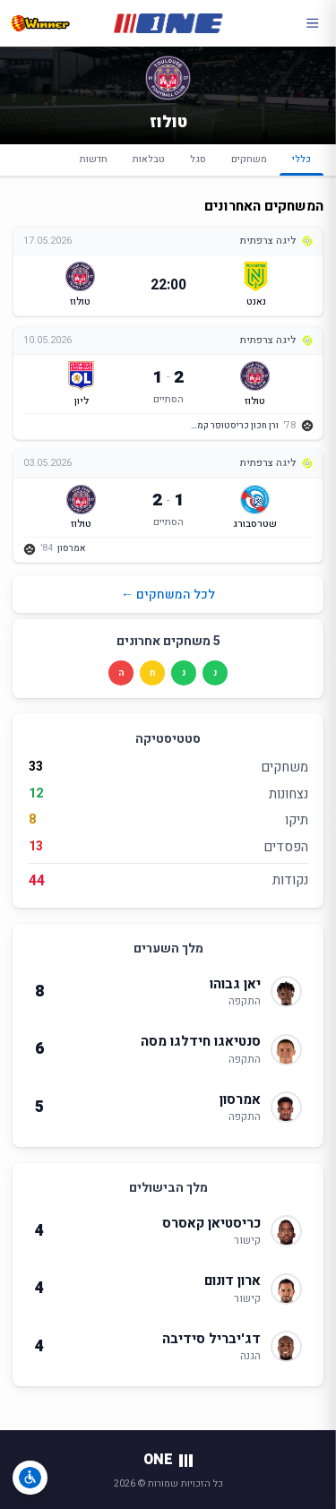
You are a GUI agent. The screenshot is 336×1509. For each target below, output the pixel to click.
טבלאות (149, 159)
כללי (301, 164)
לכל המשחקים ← (168, 594)
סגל (198, 159)
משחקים (249, 159)
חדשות (94, 159)
